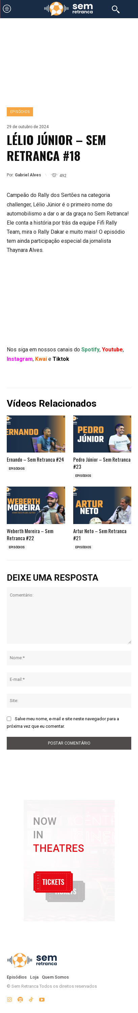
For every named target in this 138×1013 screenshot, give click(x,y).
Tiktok (61, 359)
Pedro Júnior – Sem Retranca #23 (102, 463)
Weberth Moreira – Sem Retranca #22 (30, 534)
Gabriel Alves (28, 175)
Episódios (20, 111)
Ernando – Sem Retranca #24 (35, 459)
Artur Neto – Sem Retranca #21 (100, 534)
